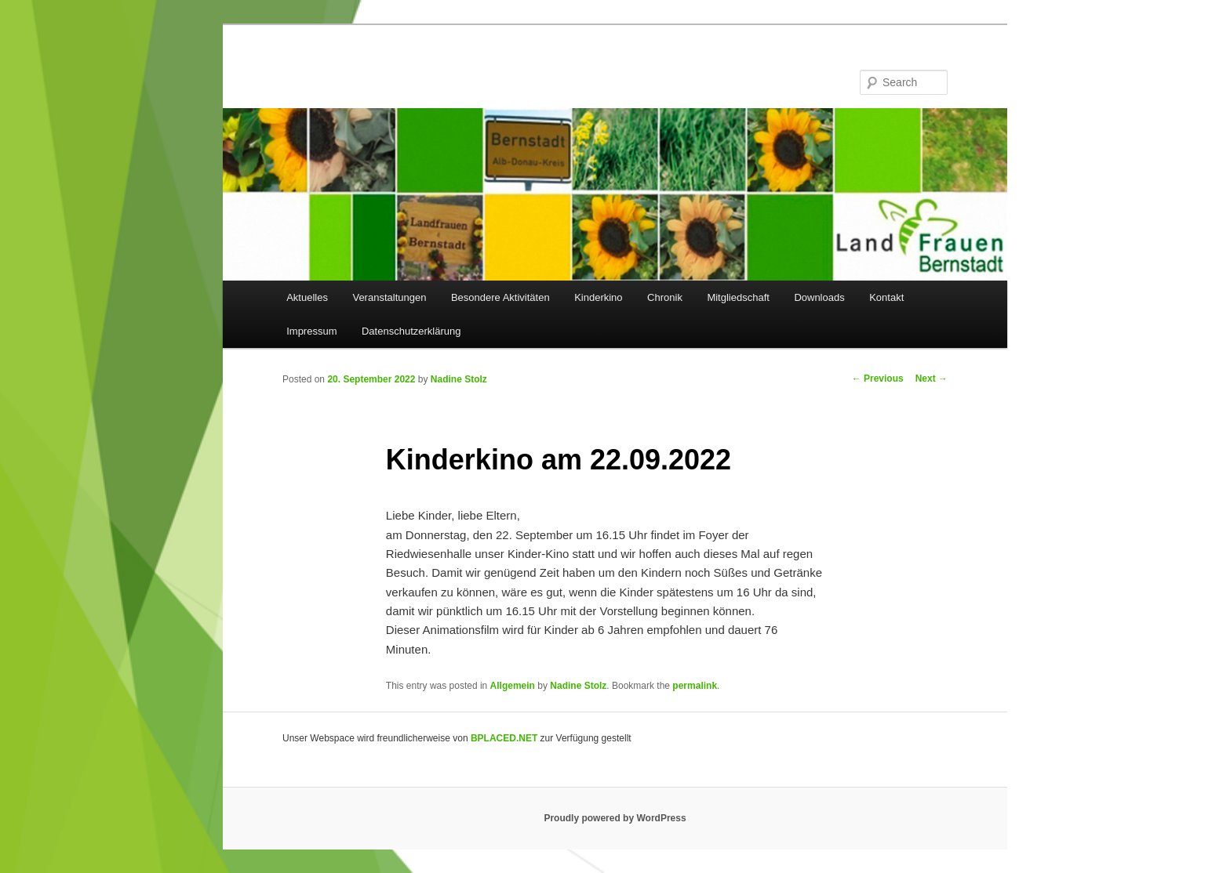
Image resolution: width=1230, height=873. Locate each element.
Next (931, 378)
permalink (694, 685)
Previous (878, 378)
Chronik (664, 297)
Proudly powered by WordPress (615, 818)
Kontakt (886, 297)
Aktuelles (307, 297)
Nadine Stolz (459, 379)
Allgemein (512, 685)
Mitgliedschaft (738, 297)
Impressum (311, 331)
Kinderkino (598, 297)
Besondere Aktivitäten (500, 297)
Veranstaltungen (389, 297)
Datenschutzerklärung (411, 331)
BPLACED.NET (504, 738)
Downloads (819, 297)
